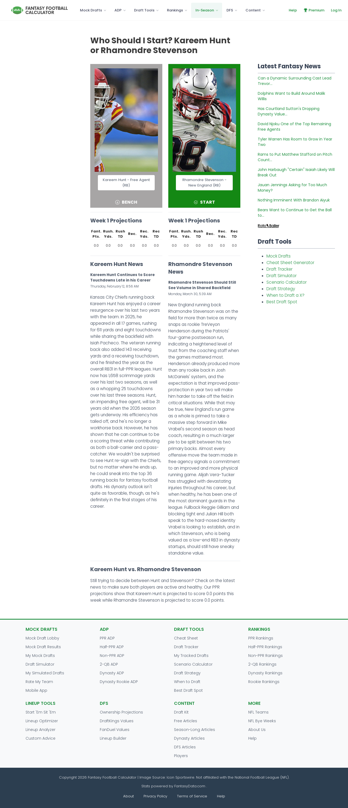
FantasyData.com (190, 786)
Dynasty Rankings (265, 673)
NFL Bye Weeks (262, 721)
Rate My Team (39, 681)
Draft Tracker (279, 269)
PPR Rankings (260, 638)
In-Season (204, 10)
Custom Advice (40, 738)
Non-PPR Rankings (265, 655)
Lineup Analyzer (40, 729)
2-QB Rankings (262, 664)
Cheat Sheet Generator (290, 262)
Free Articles (185, 721)
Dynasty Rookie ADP (119, 681)
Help (293, 10)
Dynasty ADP (112, 673)
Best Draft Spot (281, 302)
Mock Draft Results (43, 647)
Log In (336, 10)
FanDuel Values (114, 729)
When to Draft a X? (285, 295)
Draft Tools (144, 10)
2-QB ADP (109, 664)
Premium (313, 10)
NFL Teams (258, 712)
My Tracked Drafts (191, 655)
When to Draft (187, 681)
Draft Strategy (280, 289)
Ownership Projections (121, 712)
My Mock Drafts (40, 655)
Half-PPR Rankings (265, 647)
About (128, 796)
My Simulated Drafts (45, 673)
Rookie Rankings (263, 681)
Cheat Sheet (186, 638)
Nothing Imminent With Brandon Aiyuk (294, 200)
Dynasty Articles (189, 738)
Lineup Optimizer (42, 721)
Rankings (175, 10)
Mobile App (36, 690)
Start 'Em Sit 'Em (41, 712)
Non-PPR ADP (112, 655)
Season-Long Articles (194, 729)
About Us (257, 729)
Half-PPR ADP (112, 647)
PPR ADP (107, 638)
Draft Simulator (281, 275)
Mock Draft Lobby (42, 638)
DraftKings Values (116, 721)
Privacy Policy (155, 796)
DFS (229, 10)
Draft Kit (181, 712)
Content (253, 10)
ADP (118, 10)
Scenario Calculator (286, 282)
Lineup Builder (113, 738)
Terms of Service (192, 796)
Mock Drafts (91, 10)
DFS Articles (185, 747)
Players (181, 755)
